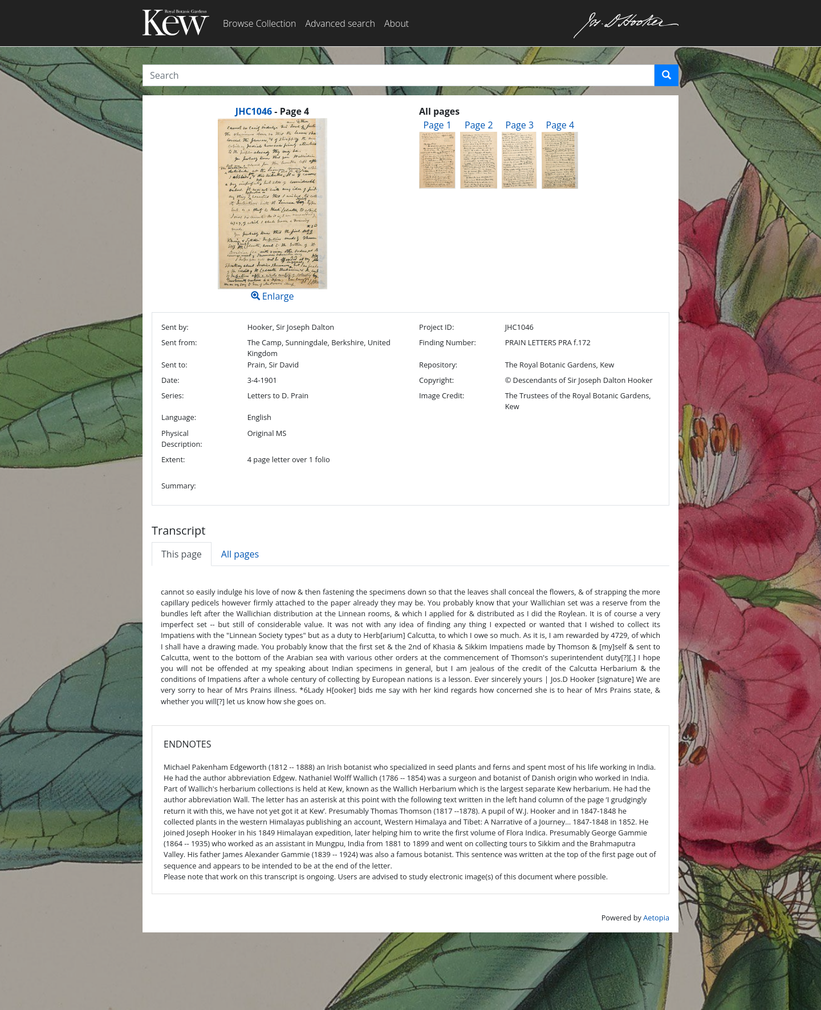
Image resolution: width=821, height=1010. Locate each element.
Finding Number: (447, 342)
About (396, 23)
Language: (178, 417)
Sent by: (175, 327)
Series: (172, 395)
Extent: (173, 459)
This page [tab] (181, 554)
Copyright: (436, 380)
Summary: (178, 485)
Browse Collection (259, 23)
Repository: (438, 364)
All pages (240, 554)
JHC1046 (253, 111)
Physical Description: (181, 438)
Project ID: (436, 327)
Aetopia (656, 917)
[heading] (272, 111)
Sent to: (174, 364)
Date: (170, 380)
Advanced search (340, 23)
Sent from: (179, 342)
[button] (666, 75)
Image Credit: (441, 395)
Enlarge (272, 210)
